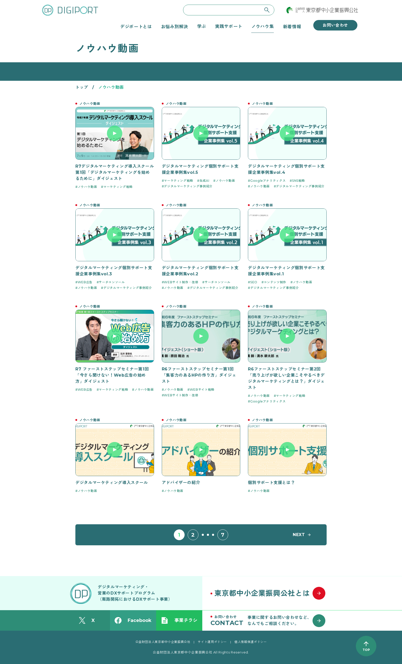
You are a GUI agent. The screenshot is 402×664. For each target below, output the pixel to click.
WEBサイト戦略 (202, 389)
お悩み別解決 (174, 26)
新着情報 (292, 26)
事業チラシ (179, 620)
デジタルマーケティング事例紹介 (188, 186)
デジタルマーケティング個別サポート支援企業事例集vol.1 (286, 270)
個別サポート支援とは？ (271, 482)
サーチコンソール (112, 282)
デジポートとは (136, 26)
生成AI (204, 181)
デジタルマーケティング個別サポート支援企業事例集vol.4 (286, 169)
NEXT (299, 534)
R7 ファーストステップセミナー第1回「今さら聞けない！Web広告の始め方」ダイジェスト (112, 375)
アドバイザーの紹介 (181, 482)
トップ (81, 87)
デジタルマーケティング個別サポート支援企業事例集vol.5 (200, 169)
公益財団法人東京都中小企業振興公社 (162, 642)
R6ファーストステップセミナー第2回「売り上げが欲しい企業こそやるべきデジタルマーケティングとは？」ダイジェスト (286, 378)
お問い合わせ (335, 25)
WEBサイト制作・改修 (181, 282)
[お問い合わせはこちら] (270, 620)
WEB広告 (85, 282)
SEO (253, 282)
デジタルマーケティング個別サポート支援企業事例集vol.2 (200, 270)
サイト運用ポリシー (212, 642)
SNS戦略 (298, 181)
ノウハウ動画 (87, 187)
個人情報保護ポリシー (250, 642)
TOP (366, 650)
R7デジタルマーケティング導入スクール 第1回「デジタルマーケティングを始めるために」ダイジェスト (114, 172)
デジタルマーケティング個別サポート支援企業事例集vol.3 (113, 270)
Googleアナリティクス (268, 181)
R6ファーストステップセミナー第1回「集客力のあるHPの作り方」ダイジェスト (199, 375)
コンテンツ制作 (275, 282)
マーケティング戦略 (118, 187)
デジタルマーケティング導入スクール (111, 482)
